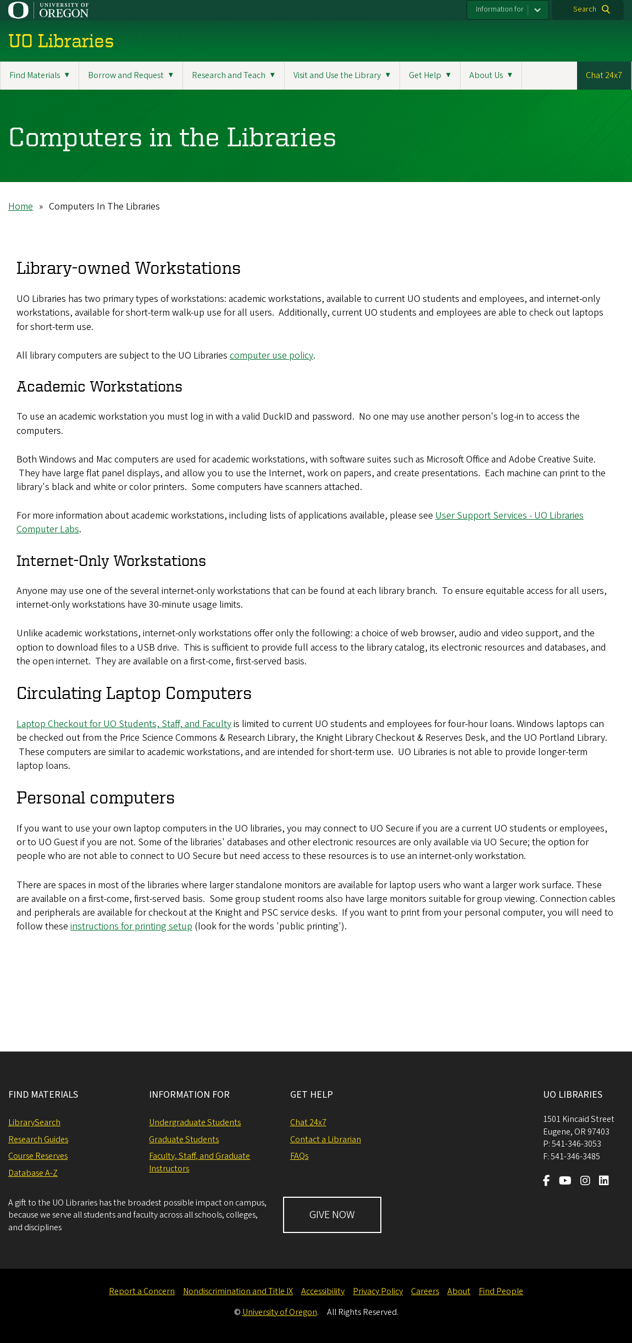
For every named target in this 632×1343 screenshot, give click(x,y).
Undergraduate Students (195, 1122)
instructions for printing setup (131, 926)
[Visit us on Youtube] (565, 1182)
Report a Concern (142, 1291)
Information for (500, 9)
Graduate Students (184, 1139)
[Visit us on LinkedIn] (604, 1182)
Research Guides (38, 1139)
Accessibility (323, 1291)
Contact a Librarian (325, 1139)
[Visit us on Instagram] (585, 1182)
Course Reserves (38, 1156)
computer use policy (271, 355)
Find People (501, 1291)
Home (20, 206)
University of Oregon (279, 1312)
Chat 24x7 (604, 75)
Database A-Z (33, 1173)
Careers (425, 1291)
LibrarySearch (34, 1122)
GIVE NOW (332, 1215)
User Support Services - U (488, 515)
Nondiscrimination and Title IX (238, 1291)
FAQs (299, 1156)
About (458, 1291)
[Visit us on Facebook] (547, 1182)
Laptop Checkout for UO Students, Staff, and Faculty (123, 724)
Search (584, 9)
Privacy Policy (378, 1291)
